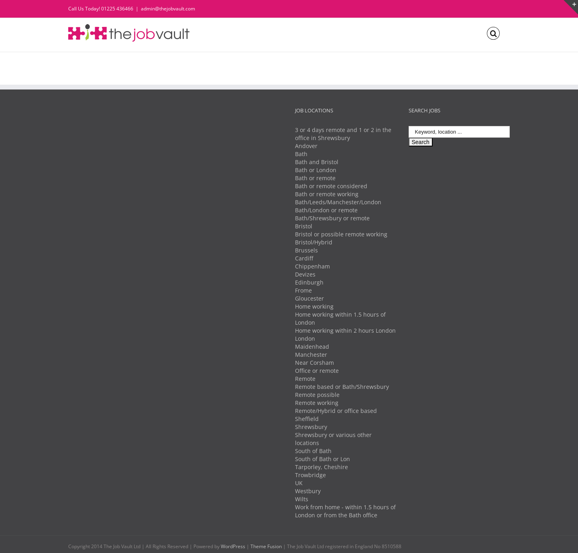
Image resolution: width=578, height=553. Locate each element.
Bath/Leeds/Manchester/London (338, 202)
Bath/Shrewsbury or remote (332, 218)
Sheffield (307, 419)
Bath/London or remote (326, 210)
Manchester (311, 354)
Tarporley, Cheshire (321, 467)
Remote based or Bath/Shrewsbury (342, 386)
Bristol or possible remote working (341, 234)
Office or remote (317, 370)
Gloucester (309, 298)
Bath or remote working (326, 194)
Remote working (316, 403)
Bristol (303, 226)
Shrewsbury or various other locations (333, 439)
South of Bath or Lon (322, 459)
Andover (306, 146)
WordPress (233, 546)
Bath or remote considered (331, 186)
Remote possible (317, 394)
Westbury (308, 491)
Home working (314, 306)
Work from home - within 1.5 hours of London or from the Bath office (345, 511)
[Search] (493, 32)
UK (299, 483)
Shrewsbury (311, 427)
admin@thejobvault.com (168, 8)
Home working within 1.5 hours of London (340, 318)
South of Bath (313, 451)
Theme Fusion (266, 546)
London (305, 338)
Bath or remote (315, 178)
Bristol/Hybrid (313, 242)
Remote (305, 378)
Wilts (301, 499)
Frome (303, 290)
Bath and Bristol (316, 162)
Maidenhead (312, 346)
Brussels (306, 250)
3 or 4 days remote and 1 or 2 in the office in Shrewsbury (343, 134)
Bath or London (315, 170)
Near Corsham (314, 362)
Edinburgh (309, 282)
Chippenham (312, 266)
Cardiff (304, 258)
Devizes (305, 274)
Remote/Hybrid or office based (336, 411)
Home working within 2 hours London (345, 330)
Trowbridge (310, 475)
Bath (301, 154)
